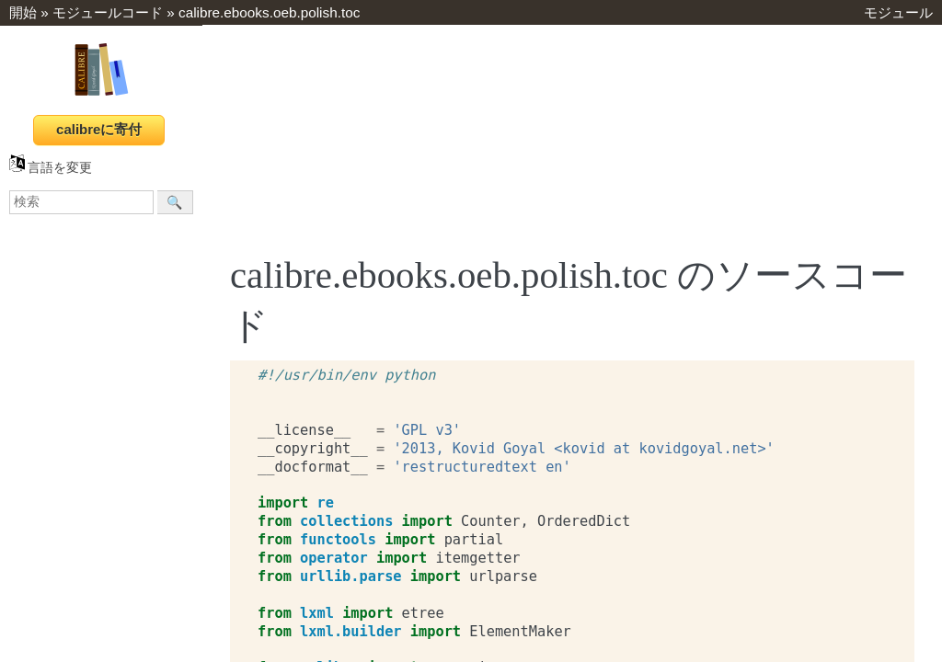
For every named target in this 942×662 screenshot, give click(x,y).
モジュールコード (107, 12)
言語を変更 (50, 168)
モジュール (898, 12)
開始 (23, 12)
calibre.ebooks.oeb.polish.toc (269, 12)
